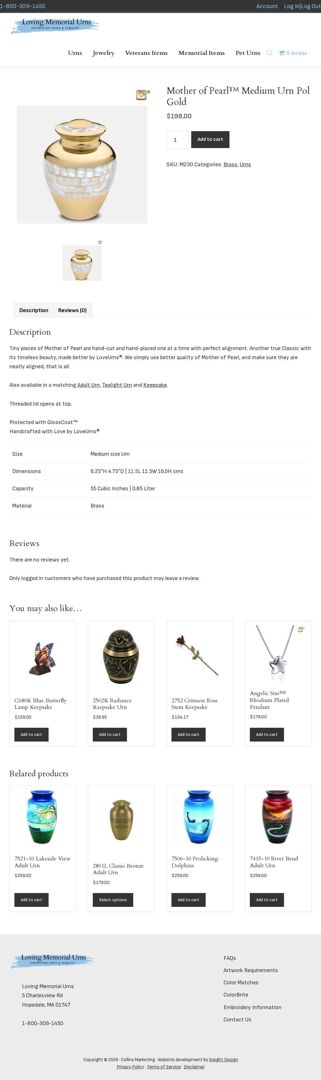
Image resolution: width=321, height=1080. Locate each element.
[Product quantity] (177, 140)
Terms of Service (164, 1067)
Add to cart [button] (31, 734)
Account (267, 6)
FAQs (230, 958)
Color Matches (241, 982)
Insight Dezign (223, 1060)
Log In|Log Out (302, 6)
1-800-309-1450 (22, 6)
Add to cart (210, 139)
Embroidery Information (253, 1007)
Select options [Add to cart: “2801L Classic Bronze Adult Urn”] (113, 899)
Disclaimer (194, 1067)
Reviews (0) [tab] (72, 310)
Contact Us (237, 1019)
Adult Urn (88, 385)
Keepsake (155, 385)
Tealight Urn (117, 385)
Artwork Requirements (251, 970)
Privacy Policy (130, 1067)
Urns (245, 164)
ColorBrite (236, 995)
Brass (230, 164)
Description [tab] (33, 310)
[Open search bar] (269, 53)
